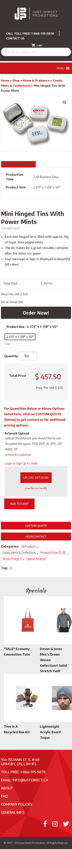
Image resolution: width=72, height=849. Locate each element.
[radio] (20, 337)
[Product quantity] (28, 356)
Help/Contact (36, 536)
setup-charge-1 (12, 558)
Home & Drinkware (36, 80)
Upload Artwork (36, 477)
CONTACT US (15, 38)
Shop (16, 80)
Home (5, 80)
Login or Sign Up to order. (21, 463)
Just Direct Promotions (32, 842)
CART (37, 45)
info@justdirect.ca (30, 780)
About (7, 788)
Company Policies (16, 804)
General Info (12, 812)
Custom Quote (36, 525)
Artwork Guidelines (18, 455)
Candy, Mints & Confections (19, 552)
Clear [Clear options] (7, 343)
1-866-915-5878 (42, 33)
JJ (11, 568)
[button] (64, 102)
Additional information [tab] (18, 164)
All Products (29, 546)
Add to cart (19, 503)
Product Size (15, 326)
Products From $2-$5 (53, 552)
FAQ (4, 796)
